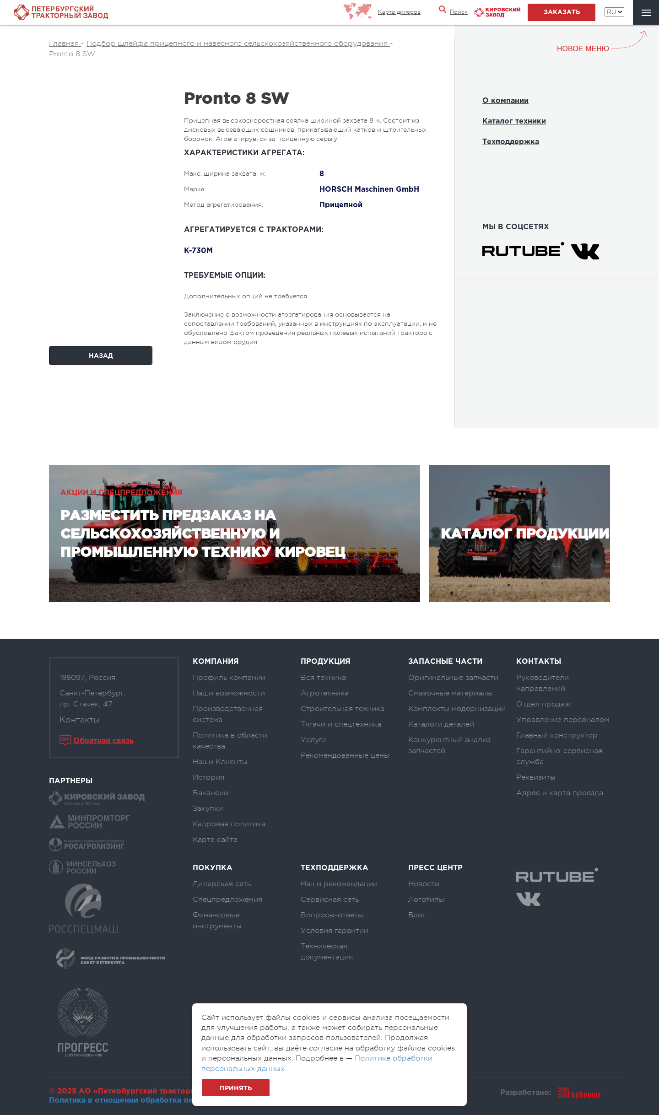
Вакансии (210, 793)
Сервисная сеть (330, 899)
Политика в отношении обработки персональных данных (159, 1100)
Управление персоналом (562, 720)
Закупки (208, 808)
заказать (562, 12)
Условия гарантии (334, 930)
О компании (505, 100)
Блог (417, 915)
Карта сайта (215, 839)
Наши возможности (229, 693)
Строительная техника (342, 709)
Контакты (79, 719)
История (208, 777)
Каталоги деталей (441, 724)
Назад (101, 356)
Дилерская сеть (222, 884)
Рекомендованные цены (345, 755)
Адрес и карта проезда (559, 793)
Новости (423, 884)
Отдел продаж (543, 704)
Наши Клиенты (220, 762)
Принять (236, 1088)
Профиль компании (229, 677)
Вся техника (323, 677)
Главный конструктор (557, 735)
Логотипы (426, 899)
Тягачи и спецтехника (341, 724)
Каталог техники (514, 121)
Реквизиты (536, 777)
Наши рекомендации (339, 884)
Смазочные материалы (450, 693)
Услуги (314, 740)
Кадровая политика (229, 824)
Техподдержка (510, 142)
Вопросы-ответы (332, 915)
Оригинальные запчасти (453, 677)
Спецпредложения (227, 899)
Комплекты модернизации (457, 709)
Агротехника (325, 693)
